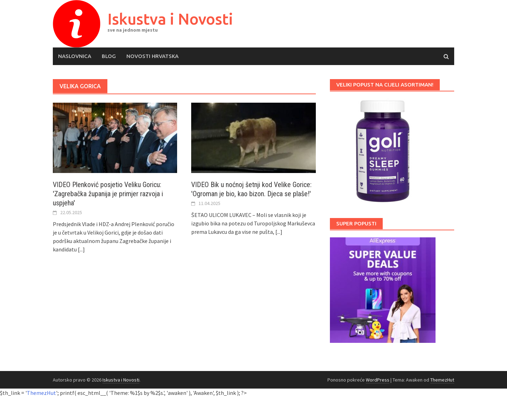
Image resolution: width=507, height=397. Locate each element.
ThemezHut (442, 380)
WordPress (377, 380)
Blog (109, 56)
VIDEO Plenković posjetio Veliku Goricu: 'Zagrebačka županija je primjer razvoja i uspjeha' (108, 193)
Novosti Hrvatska (152, 56)
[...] (81, 249)
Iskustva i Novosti (170, 18)
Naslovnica (74, 56)
